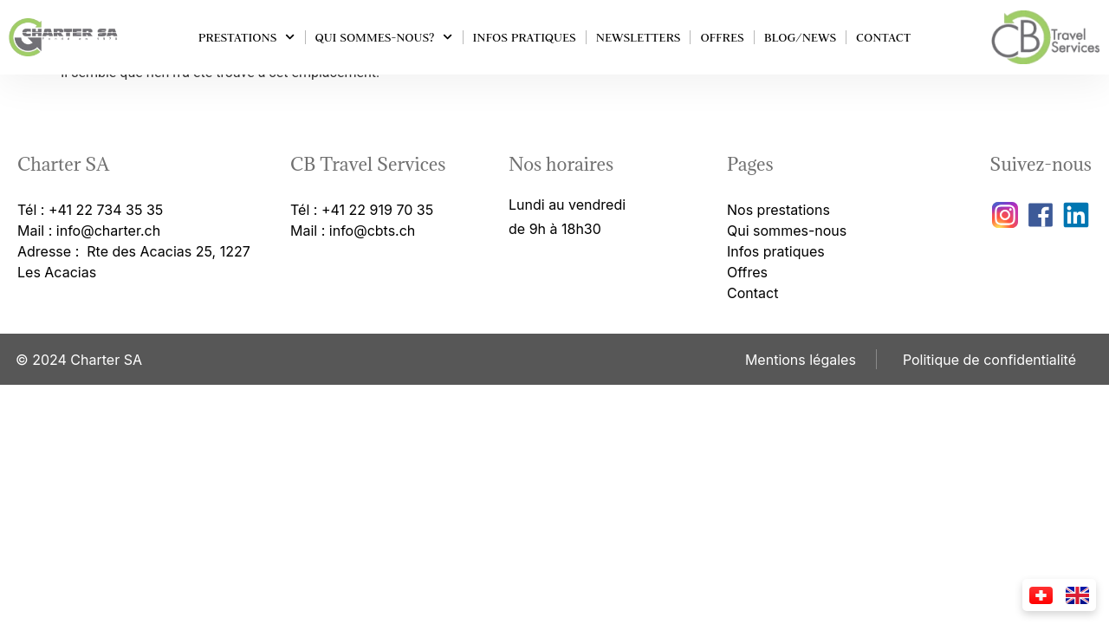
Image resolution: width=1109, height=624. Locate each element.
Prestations (246, 36)
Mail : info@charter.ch (88, 230)
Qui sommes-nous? (384, 36)
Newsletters (638, 37)
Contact (883, 37)
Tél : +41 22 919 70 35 (361, 209)
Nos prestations (778, 209)
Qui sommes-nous (786, 230)
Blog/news (800, 37)
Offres (721, 37)
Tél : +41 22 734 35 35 (90, 209)
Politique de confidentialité (989, 359)
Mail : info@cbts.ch (352, 230)
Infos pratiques (524, 37)
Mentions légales (800, 359)
